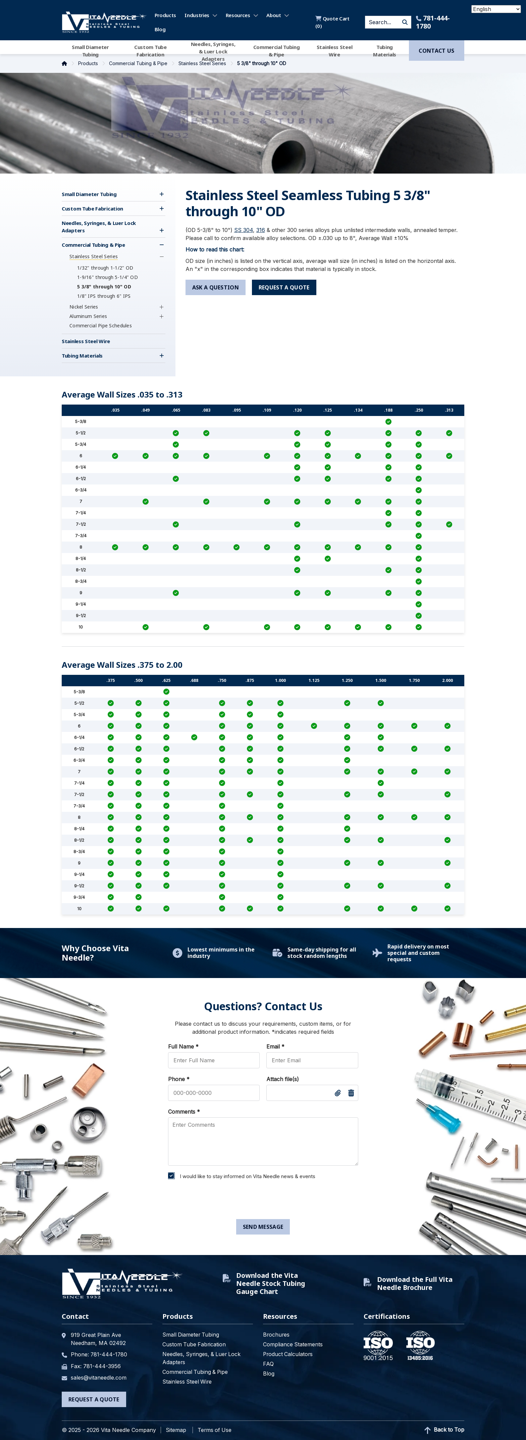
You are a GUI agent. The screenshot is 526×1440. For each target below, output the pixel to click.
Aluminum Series (88, 316)
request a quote (286, 287)
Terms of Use (215, 1429)
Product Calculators (288, 1354)
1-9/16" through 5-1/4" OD (107, 277)
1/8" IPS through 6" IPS (103, 296)
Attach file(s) (282, 1079)
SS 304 (243, 230)
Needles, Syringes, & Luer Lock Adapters (213, 51)
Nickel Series (83, 307)
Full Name (183, 1046)
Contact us (436, 50)
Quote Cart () (332, 22)
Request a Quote (93, 1398)
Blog (160, 29)
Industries (197, 15)
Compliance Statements (293, 1344)
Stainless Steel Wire (335, 51)
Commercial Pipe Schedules (100, 325)
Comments (184, 1111)
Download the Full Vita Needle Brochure (409, 1283)
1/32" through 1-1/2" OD (105, 268)
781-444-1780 (433, 22)
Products (165, 15)
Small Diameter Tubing (90, 51)
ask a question (215, 287)
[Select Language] (496, 9)
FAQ (268, 1363)
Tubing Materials (384, 51)
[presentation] (216, 1201)
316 (260, 230)
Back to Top (444, 1430)
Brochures (276, 1334)
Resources (238, 15)
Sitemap (176, 1429)
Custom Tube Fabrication (150, 51)
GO (405, 22)
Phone (179, 1079)
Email (275, 1046)
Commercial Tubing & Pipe (276, 51)
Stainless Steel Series (202, 63)
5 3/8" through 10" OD (104, 286)
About (273, 15)
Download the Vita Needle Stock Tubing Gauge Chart (264, 1283)
